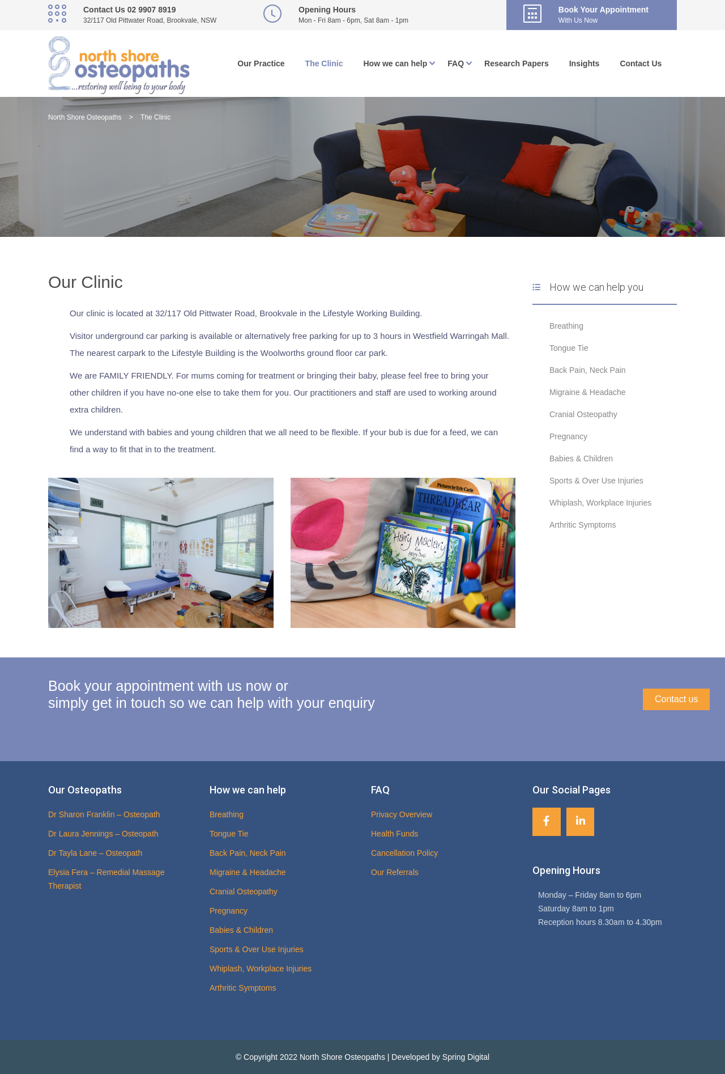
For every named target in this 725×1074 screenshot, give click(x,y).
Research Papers (516, 63)
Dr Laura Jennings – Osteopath (103, 833)
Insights (584, 63)
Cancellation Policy (404, 852)
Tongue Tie (568, 348)
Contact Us (641, 63)
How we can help (396, 63)
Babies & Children (581, 458)
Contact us (676, 699)
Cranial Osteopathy (583, 414)
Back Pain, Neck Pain (587, 370)
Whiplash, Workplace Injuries (600, 502)
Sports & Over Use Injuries (596, 480)
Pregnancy (568, 436)
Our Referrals (395, 872)
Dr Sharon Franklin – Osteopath (104, 814)
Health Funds (394, 833)
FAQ (455, 63)
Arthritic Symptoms (582, 524)
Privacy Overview (401, 814)
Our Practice (260, 63)
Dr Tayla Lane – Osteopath (95, 852)
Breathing (566, 325)
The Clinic (324, 63)
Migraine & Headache (587, 392)
